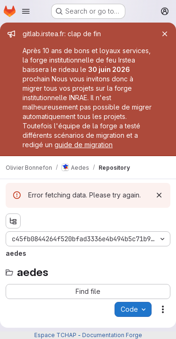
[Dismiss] (159, 195)
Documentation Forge (112, 335)
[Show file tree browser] (13, 221)
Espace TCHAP (55, 335)
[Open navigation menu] (25, 11)
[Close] (164, 33)
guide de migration (83, 145)
